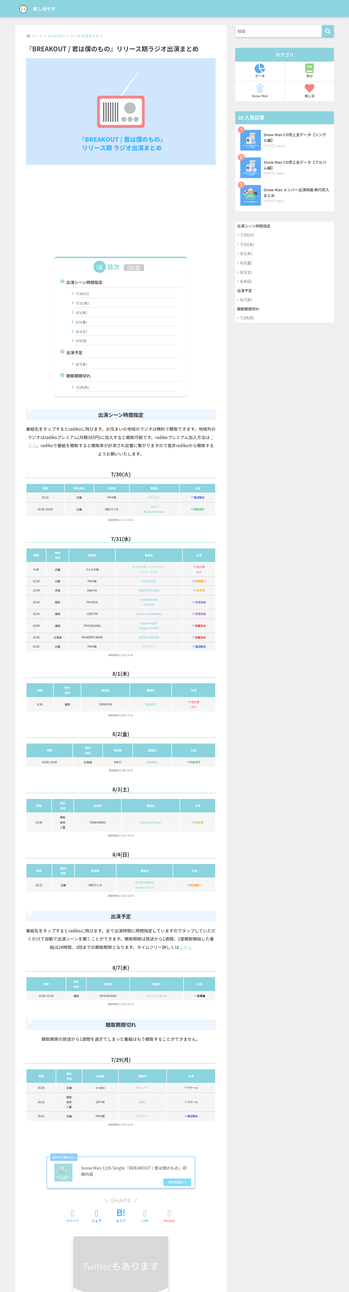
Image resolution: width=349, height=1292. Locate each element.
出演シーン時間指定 (84, 282)
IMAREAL (152, 761)
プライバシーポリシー (189, 1276)
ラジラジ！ (154, 497)
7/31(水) (82, 303)
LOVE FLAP (149, 580)
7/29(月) (82, 386)
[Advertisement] (121, 208)
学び (309, 70)
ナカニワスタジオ (156, 995)
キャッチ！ (142, 1087)
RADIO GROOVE (149, 637)
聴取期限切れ (78, 375)
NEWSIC (150, 704)
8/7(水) (81, 363)
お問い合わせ (153, 1276)
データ (260, 70)
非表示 (134, 270)
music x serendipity (149, 613)
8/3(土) (81, 331)
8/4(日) (81, 340)
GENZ (142, 1101)
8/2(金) (81, 321)
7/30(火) (82, 293)
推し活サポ (41, 8)
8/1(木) (81, 312)
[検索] (328, 31)
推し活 (309, 90)
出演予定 (74, 352)
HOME (174, 1265)
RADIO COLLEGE (148, 590)
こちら (185, 946)
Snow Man (260, 90)
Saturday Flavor (150, 821)
